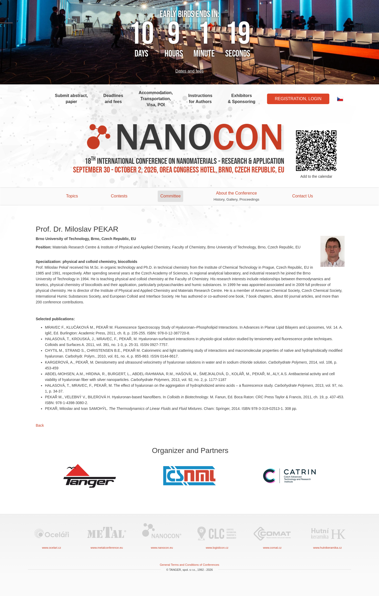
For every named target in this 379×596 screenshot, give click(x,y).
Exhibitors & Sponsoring (241, 98)
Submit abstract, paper (71, 98)
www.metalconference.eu (106, 535)
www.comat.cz (272, 535)
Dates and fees (189, 71)
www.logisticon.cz (217, 535)
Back (40, 425)
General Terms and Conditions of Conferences (189, 564)
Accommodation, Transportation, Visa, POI (156, 98)
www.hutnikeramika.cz (327, 535)
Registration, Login (298, 98)
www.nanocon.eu (162, 535)
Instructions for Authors (200, 98)
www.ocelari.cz (51, 535)
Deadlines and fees (113, 98)
